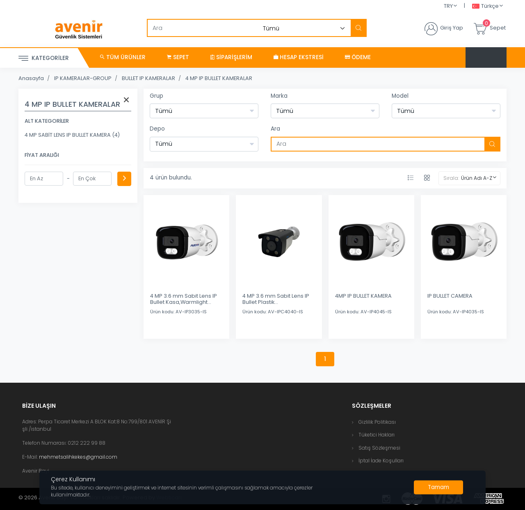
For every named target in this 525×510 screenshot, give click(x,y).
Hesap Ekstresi (299, 57)
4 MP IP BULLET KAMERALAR (218, 78)
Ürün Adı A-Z (476, 178)
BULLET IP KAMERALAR (148, 78)
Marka (279, 96)
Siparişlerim (231, 57)
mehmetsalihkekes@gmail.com (78, 456)
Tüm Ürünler (123, 57)
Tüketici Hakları (376, 434)
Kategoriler (43, 58)
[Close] (438, 487)
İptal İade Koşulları (381, 460)
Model (400, 96)
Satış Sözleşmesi (379, 447)
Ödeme (358, 57)
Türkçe (485, 6)
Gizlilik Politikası (377, 421)
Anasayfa (31, 78)
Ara (275, 129)
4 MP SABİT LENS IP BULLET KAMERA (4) (72, 134)
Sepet (178, 57)
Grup (156, 96)
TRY (448, 5)
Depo (157, 129)
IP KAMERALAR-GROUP (83, 78)
